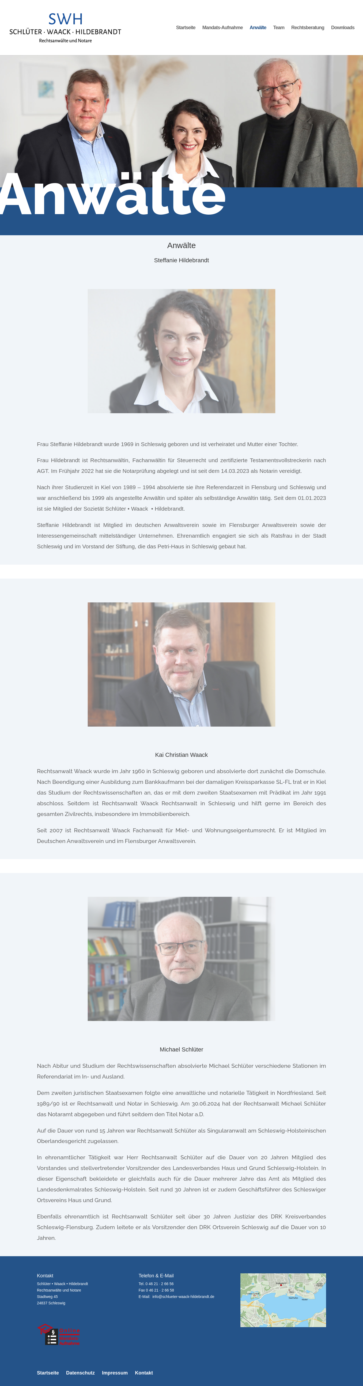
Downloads (342, 28)
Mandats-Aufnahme (222, 28)
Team (278, 28)
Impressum (115, 1373)
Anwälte (258, 28)
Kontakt (144, 1373)
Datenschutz (80, 1373)
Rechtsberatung (307, 28)
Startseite (185, 28)
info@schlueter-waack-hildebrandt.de (183, 1296)
